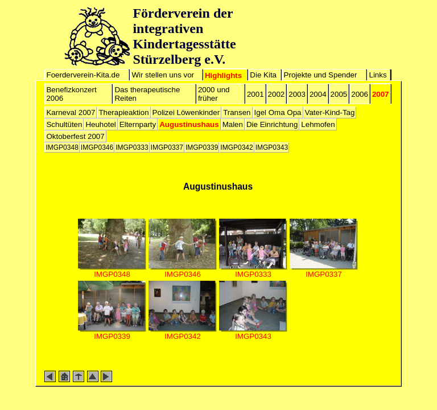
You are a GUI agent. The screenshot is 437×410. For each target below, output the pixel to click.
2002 (276, 94)
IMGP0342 (236, 147)
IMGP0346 (97, 147)
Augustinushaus (188, 124)
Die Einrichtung (272, 124)
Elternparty (137, 124)
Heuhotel (100, 124)
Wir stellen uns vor (162, 75)
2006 (359, 94)
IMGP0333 (132, 147)
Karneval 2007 (70, 112)
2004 (318, 94)
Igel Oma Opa (278, 112)
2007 (380, 94)
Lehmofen (318, 124)
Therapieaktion (123, 112)
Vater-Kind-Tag (330, 112)
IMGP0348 (62, 147)
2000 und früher (214, 93)
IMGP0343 (271, 147)
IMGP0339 (201, 147)
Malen (232, 124)
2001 (255, 94)
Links (377, 75)
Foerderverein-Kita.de (83, 75)
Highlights (223, 75)
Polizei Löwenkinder (186, 112)
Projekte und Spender (320, 75)
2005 (339, 94)
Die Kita (263, 75)
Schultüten (64, 124)
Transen (236, 112)
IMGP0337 (167, 147)
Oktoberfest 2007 (75, 136)
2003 (297, 94)
